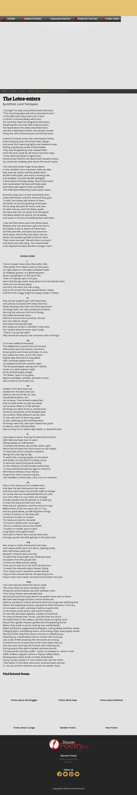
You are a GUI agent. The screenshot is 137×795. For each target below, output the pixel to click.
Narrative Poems (68, 717)
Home (4, 91)
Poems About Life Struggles (24, 689)
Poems (13, 91)
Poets (22, 91)
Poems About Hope (68, 689)
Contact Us (68, 762)
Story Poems (111, 717)
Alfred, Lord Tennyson (38, 91)
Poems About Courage (24, 717)
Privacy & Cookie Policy (69, 759)
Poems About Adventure (111, 689)
